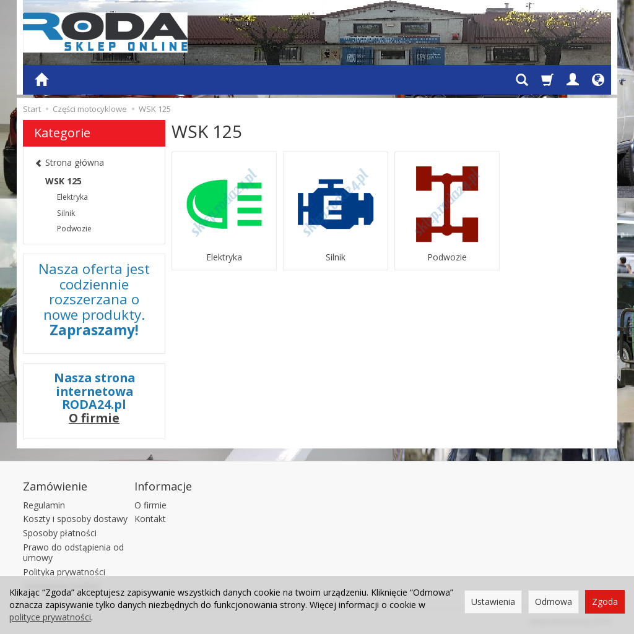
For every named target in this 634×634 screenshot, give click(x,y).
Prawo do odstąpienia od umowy (73, 552)
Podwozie (447, 257)
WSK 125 (63, 181)
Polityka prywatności (64, 572)
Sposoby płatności (60, 533)
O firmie (94, 417)
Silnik (335, 257)
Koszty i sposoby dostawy (75, 519)
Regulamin (44, 505)
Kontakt (150, 519)
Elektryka (224, 257)
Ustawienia (493, 601)
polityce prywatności (50, 617)
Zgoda (605, 601)
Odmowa (553, 601)
